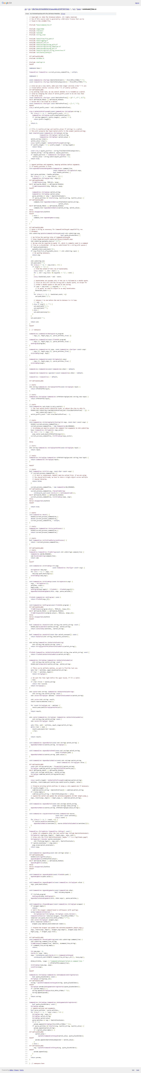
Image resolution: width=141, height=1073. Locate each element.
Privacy (16, 1070)
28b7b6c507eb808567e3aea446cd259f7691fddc (50, 9)
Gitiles (11, 1070)
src (74, 9)
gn (26, 9)
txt (133, 1070)
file (63, 14)
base (79, 9)
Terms (22, 1070)
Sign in (137, 3)
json (137, 1070)
